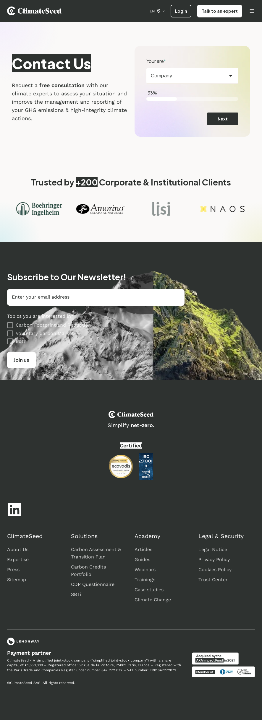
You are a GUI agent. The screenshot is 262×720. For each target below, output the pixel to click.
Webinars (145, 569)
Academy (147, 536)
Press (13, 569)
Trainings (145, 579)
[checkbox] (96, 333)
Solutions (84, 536)
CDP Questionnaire (92, 584)
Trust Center (213, 579)
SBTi (76, 594)
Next (223, 118)
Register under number (80, 670)
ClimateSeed (25, 536)
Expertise (18, 559)
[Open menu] (252, 11)
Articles (143, 549)
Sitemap (16, 579)
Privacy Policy (214, 559)
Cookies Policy (215, 569)
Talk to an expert (220, 11)
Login (181, 11)
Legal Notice (212, 549)
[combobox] (192, 76)
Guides (142, 559)
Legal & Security (221, 536)
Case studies (149, 589)
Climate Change (153, 599)
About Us (17, 549)
